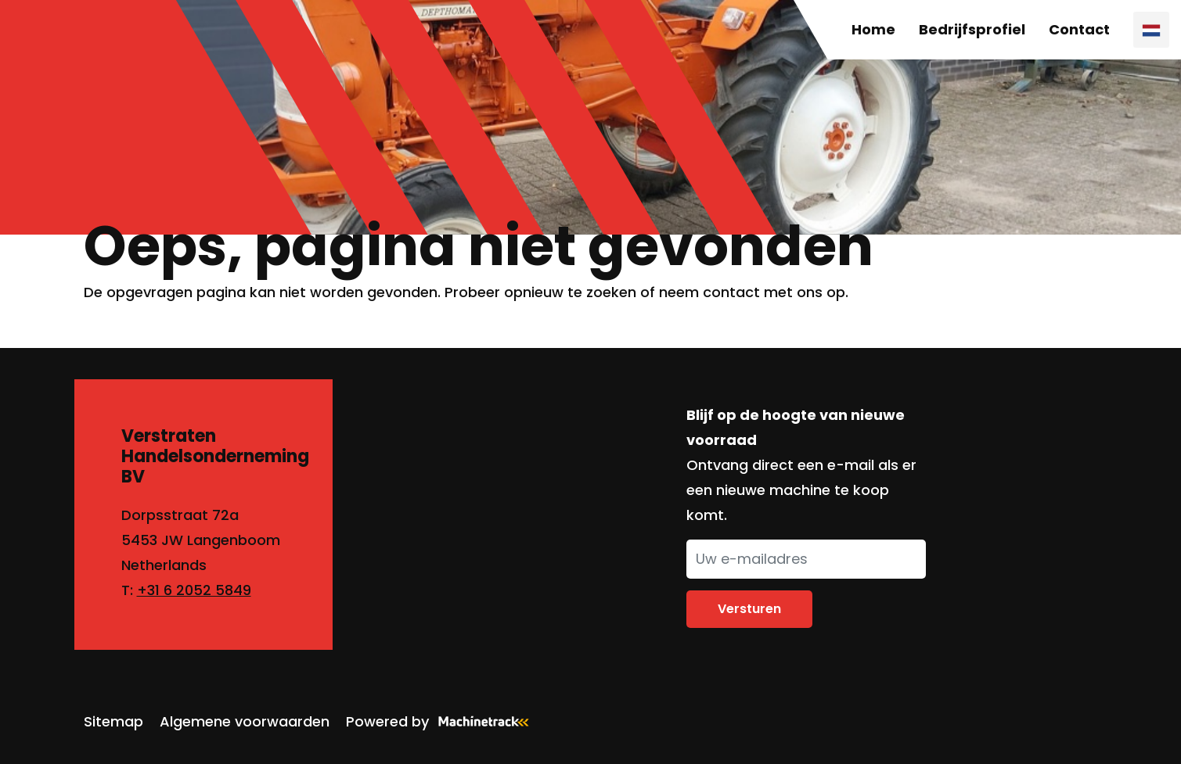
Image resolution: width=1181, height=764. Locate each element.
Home (873, 29)
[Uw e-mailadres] (806, 559)
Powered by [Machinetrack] (442, 721)
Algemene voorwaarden (244, 721)
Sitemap (113, 721)
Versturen (749, 609)
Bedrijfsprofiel (972, 29)
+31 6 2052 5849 (194, 590)
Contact (1079, 29)
